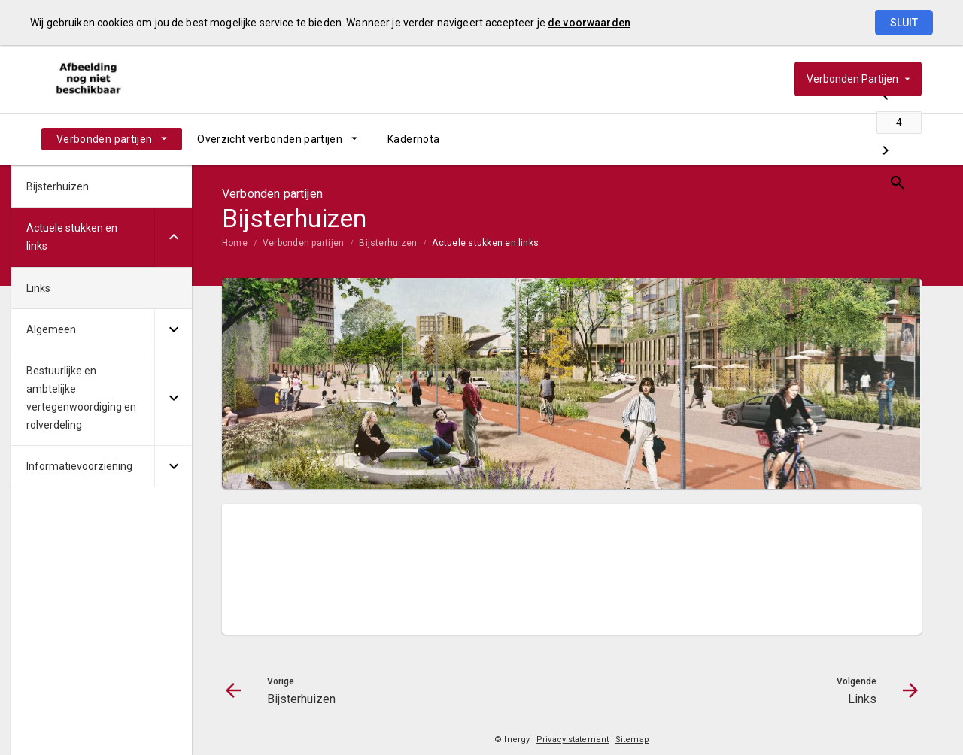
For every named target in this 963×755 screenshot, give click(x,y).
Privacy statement (572, 739)
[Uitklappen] (173, 237)
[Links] (871, 139)
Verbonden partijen (104, 139)
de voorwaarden (589, 23)
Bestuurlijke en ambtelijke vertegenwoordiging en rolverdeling (81, 398)
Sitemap (632, 739)
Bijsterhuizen (388, 243)
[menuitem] (111, 139)
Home (235, 243)
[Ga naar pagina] (831, 139)
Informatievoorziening (79, 466)
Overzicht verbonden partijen (269, 139)
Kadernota (413, 139)
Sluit (904, 23)
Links (38, 288)
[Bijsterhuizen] (792, 139)
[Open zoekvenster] (905, 139)
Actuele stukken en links (485, 243)
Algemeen (51, 329)
